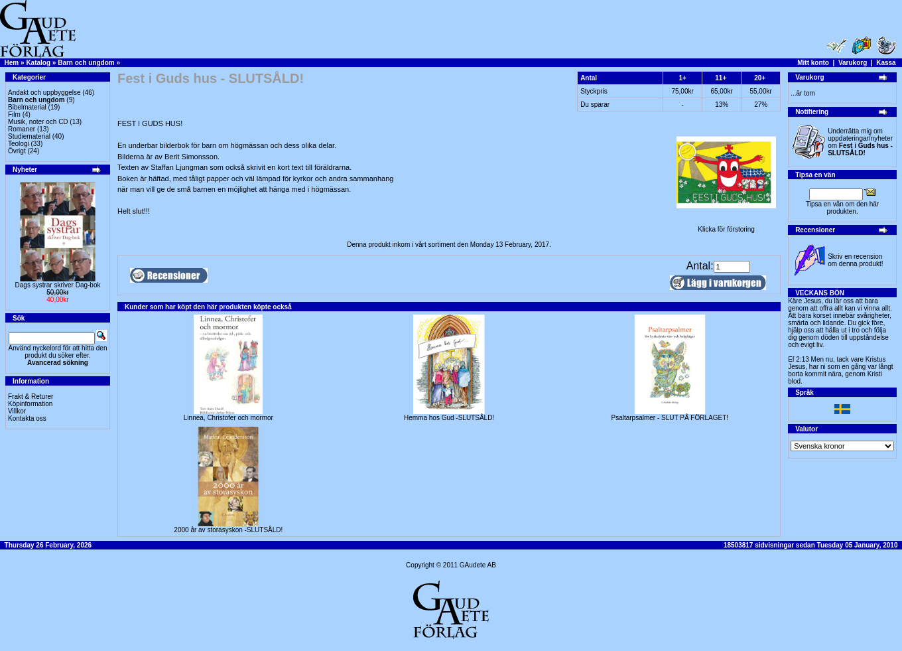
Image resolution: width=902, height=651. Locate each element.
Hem (12, 62)
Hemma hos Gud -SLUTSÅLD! (449, 417)
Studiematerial (29, 136)
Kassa (885, 62)
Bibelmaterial (27, 107)
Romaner (21, 129)
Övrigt (17, 151)
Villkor (17, 411)
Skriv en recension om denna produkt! (855, 260)
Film (14, 114)
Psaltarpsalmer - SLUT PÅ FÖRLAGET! (670, 417)
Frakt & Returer (30, 396)
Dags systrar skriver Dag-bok (58, 285)
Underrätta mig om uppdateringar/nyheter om (860, 142)
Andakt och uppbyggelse (44, 92)
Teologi (18, 143)
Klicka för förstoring (726, 226)
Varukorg (852, 62)
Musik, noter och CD (38, 121)
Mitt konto (813, 62)
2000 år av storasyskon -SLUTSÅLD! (228, 530)
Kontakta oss (27, 418)
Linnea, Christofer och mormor (228, 417)
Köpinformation (30, 403)
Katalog (38, 62)
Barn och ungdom (86, 62)
